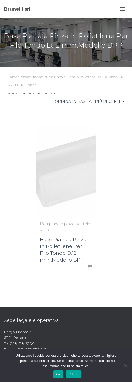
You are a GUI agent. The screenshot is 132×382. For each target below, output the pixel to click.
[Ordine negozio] (89, 102)
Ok (58, 374)
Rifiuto (73, 374)
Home (12, 77)
